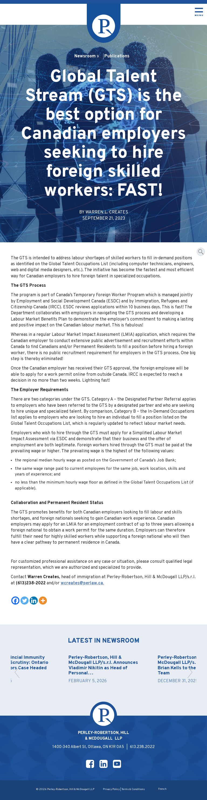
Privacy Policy (111, 789)
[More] (43, 600)
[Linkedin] (34, 600)
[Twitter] (24, 600)
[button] (17, 672)
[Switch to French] (162, 789)
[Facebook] (15, 600)
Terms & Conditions (133, 789)
